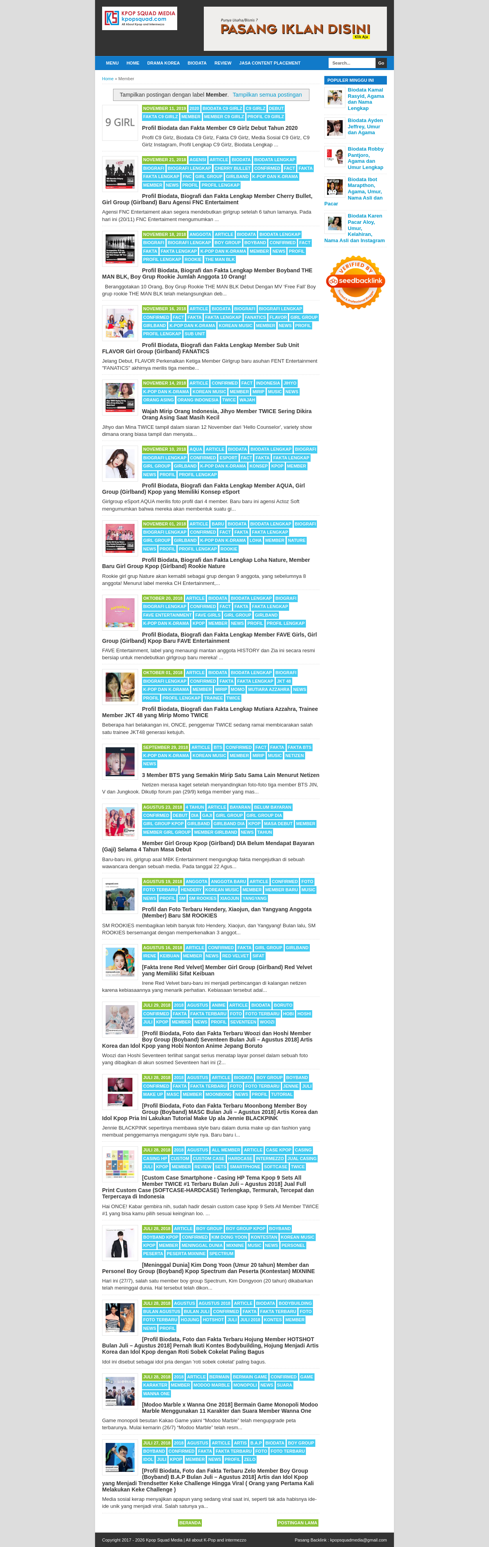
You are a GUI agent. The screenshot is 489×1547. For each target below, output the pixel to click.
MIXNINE (235, 1245)
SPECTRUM (221, 1253)
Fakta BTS (300, 747)
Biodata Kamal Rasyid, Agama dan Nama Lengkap (366, 99)
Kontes (273, 1319)
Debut (276, 108)
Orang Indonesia (198, 400)
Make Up (153, 1094)
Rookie (193, 259)
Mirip (258, 391)
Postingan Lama (297, 1522)
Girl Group (208, 176)
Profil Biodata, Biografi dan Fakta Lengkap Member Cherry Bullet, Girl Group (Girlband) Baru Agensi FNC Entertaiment (207, 199)
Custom (180, 1158)
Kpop (277, 466)
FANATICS (255, 317)
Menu (112, 63)
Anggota (200, 234)
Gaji (207, 815)
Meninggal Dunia (202, 1245)
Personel (294, 1245)
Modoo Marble (212, 1385)
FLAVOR (278, 317)
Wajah (247, 400)
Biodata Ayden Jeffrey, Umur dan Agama (365, 126)
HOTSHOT (213, 1319)
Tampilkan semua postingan (267, 95)
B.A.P (256, 1443)
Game (306, 1376)
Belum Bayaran (272, 807)
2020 (194, 108)
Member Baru (281, 889)
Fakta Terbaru (209, 1013)
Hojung (190, 1319)
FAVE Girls (208, 615)
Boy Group (228, 242)
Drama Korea (163, 63)
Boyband (255, 242)
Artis (240, 1443)
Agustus (197, 1005)
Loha (256, 540)
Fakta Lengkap (161, 176)
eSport (228, 457)
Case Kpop (278, 1150)
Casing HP (155, 1158)
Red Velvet (235, 955)
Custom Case (209, 1158)
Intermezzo (270, 1158)
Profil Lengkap (220, 185)
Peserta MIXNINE (186, 1253)
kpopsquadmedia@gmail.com (358, 1540)
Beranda (190, 1522)
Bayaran (240, 807)
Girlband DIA (229, 823)
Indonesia (268, 383)
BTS (218, 747)
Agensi (198, 159)
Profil (190, 185)
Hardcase (240, 1158)
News (172, 185)
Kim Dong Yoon (229, 1237)
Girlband (237, 176)
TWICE (229, 400)
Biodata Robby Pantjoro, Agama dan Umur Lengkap (366, 158)
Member (191, 116)
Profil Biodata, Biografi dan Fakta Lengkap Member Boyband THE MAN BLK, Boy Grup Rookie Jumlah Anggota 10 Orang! (207, 273)
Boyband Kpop (160, 1237)
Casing (303, 1150)
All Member (226, 1150)
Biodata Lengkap (274, 159)
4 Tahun (195, 807)
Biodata (197, 63)
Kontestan (264, 1237)
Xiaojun (229, 898)
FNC (187, 176)
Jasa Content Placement (270, 63)
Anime (218, 1005)
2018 (178, 1005)
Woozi (267, 1022)
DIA (195, 815)
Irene (149, 955)
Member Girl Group (167, 832)
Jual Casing (302, 1158)
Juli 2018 (250, 1319)
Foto (307, 881)
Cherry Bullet (233, 168)
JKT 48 (284, 681)
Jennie (291, 1086)
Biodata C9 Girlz (222, 108)
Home (132, 63)
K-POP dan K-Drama (275, 176)
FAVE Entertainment (167, 615)
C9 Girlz (255, 108)
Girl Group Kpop (163, 823)
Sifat (258, 955)
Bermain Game (250, 1376)
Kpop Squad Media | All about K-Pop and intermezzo (196, 1540)
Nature (297, 540)
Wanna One (156, 1393)
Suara (284, 1385)
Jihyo (290, 383)
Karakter (155, 1385)
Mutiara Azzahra (268, 689)
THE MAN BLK (220, 259)
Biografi (153, 168)
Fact (289, 168)
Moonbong (218, 1094)
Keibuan (170, 955)
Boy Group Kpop (246, 1228)
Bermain (219, 1376)
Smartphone (245, 1166)
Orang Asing (158, 400)
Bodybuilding (295, 1303)
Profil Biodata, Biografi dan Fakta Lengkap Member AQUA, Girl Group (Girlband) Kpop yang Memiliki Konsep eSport (203, 488)
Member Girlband (215, 832)
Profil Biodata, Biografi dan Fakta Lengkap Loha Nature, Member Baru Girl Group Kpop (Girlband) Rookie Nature (206, 563)
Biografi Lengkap (189, 168)
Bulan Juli (196, 1311)
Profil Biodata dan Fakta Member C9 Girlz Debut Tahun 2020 (220, 128)
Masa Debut (278, 823)
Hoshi (304, 1013)
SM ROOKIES (202, 898)
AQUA (196, 449)
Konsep (259, 466)
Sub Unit (195, 333)
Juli (148, 1022)
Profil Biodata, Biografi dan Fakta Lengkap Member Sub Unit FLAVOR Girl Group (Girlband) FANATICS (200, 348)
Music (275, 391)
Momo (237, 689)
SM (182, 898)
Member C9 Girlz (224, 116)
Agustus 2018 (214, 1303)
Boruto (283, 1005)
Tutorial (282, 1094)
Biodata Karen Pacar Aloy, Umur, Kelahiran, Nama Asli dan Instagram (354, 228)
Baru (218, 524)
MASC (173, 1094)
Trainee (213, 698)
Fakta (305, 168)
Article (219, 159)
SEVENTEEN (243, 1022)
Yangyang (255, 898)
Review (222, 63)
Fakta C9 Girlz (160, 116)
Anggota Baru (228, 881)
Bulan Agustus (161, 1311)
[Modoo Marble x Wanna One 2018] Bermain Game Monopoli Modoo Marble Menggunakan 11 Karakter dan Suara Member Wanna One (230, 1407)
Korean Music (235, 325)
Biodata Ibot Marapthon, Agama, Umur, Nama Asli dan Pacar (353, 191)
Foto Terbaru (160, 889)
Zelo (249, 1459)
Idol (148, 1459)
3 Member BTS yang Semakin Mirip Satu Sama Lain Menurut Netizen (231, 775)
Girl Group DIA (264, 815)
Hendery (191, 889)
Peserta (153, 1253)
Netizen (295, 755)
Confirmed (267, 168)
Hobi (288, 1013)
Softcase (276, 1166)
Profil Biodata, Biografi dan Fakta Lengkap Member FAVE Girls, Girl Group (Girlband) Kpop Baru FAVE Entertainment (209, 637)
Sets (221, 1166)
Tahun (264, 832)
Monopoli (245, 1385)
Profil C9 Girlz (266, 116)
